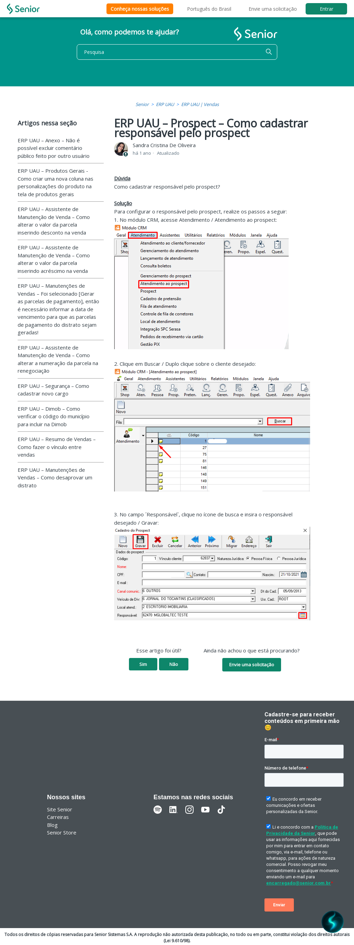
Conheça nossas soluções (140, 9)
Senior (142, 104)
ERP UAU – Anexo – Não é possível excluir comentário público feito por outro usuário (54, 148)
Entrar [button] (326, 9)
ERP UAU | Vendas (200, 104)
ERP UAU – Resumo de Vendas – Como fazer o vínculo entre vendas (57, 447)
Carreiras (58, 816)
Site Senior (59, 809)
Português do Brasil (209, 9)
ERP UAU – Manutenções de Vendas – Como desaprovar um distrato (55, 477)
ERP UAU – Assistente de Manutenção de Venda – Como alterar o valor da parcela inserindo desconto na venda (54, 221)
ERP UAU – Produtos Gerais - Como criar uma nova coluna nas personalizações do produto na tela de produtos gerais (55, 182)
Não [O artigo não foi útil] (173, 664)
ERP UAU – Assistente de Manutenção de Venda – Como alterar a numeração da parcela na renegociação (58, 359)
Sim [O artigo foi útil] (143, 664)
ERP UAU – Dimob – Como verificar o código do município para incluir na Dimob (54, 416)
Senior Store (61, 832)
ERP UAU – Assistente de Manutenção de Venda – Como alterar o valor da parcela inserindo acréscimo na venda (54, 259)
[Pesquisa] (177, 52)
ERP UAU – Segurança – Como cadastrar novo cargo (53, 389)
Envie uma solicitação (273, 9)
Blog (52, 824)
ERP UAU (165, 104)
